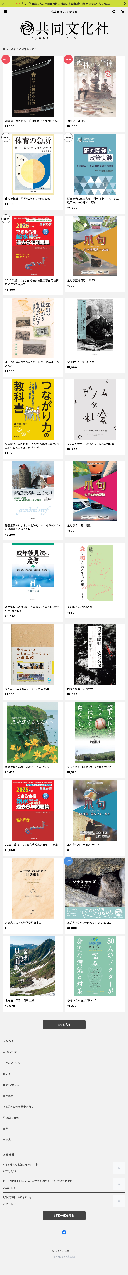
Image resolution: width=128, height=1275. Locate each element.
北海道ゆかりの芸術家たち (18, 1106)
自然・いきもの (11, 1084)
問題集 (7, 1139)
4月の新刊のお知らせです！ (20, 49)
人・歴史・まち (10, 1051)
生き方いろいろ (11, 1062)
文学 (5, 1128)
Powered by (64, 1257)
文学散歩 (8, 1095)
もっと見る (64, 1024)
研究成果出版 (11, 1117)
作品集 (7, 1073)
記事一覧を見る (64, 1215)
